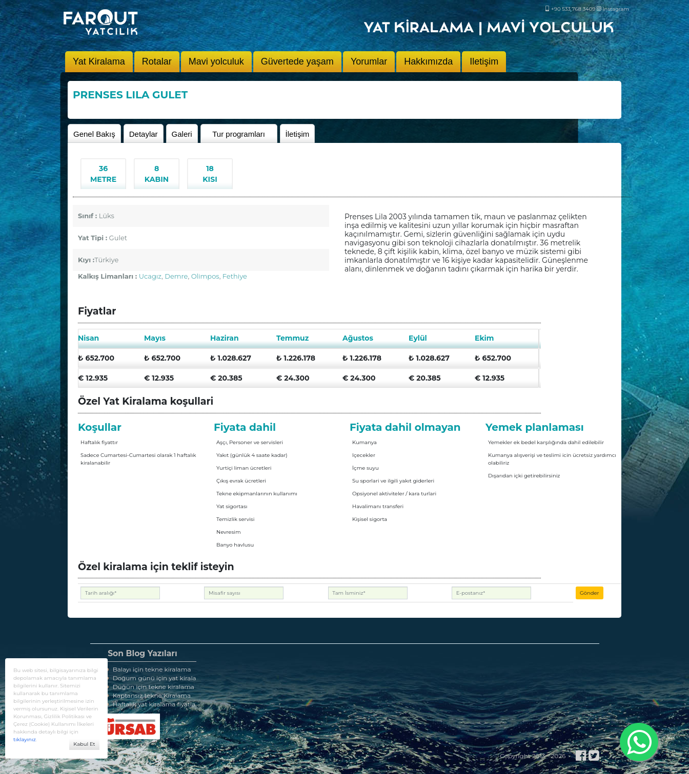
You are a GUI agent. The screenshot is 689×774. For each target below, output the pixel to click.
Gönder (589, 593)
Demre (176, 276)
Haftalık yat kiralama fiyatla (151, 704)
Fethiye (234, 276)
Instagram (613, 9)
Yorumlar (369, 61)
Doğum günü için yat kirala (151, 678)
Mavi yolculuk (216, 61)
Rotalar (157, 61)
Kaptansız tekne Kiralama (148, 695)
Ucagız (150, 276)
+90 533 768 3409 (570, 9)
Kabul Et (84, 744)
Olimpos (205, 276)
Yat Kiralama (99, 61)
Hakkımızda (428, 61)
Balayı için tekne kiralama (148, 669)
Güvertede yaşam (297, 61)
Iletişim (484, 61)
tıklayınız (24, 739)
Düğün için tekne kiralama (150, 687)
